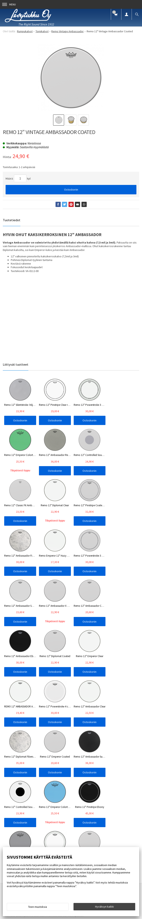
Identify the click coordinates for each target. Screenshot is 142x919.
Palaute (132, 704)
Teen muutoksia (37, 907)
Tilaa (71, 743)
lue (45, 736)
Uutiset (48, 704)
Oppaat (73, 704)
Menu (9, 4)
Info (25, 704)
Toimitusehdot (113, 704)
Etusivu (13, 704)
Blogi (61, 704)
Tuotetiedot (11, 220)
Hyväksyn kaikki (104, 906)
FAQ (35, 704)
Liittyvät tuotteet (15, 364)
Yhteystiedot (91, 704)
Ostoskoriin (71, 189)
